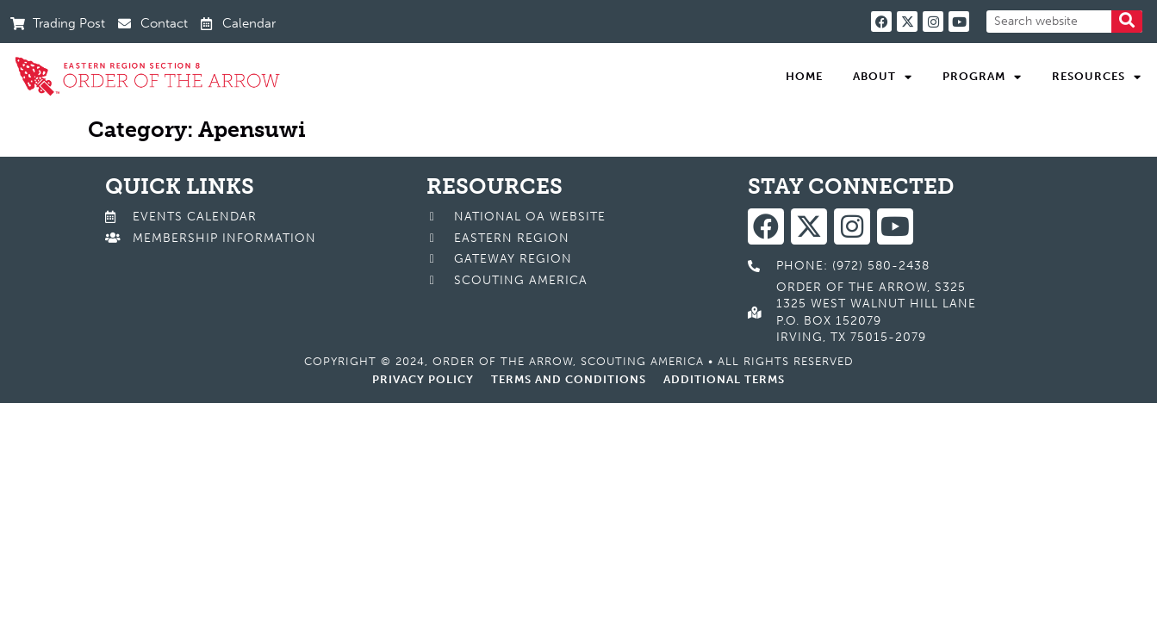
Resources (1096, 77)
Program (982, 77)
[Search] (1126, 21)
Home (804, 76)
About (882, 77)
